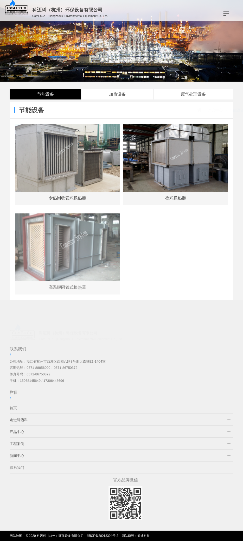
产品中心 (200, 110)
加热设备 (117, 94)
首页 (13, 412)
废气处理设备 (193, 94)
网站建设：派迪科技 (136, 536)
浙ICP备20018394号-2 (102, 536)
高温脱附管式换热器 (67, 291)
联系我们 (17, 472)
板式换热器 (175, 198)
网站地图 (16, 536)
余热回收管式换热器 (67, 198)
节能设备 (45, 94)
